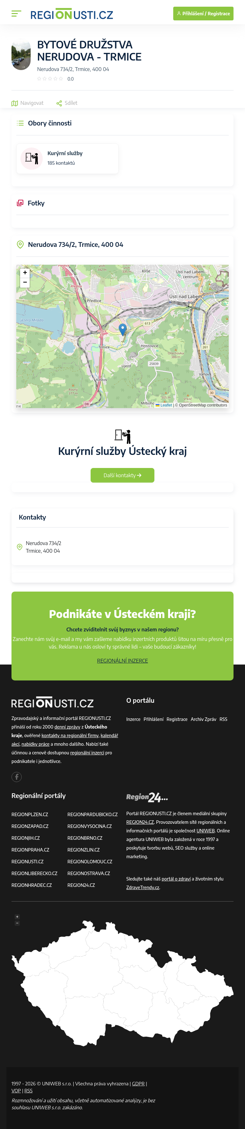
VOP (16, 1090)
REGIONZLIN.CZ (84, 849)
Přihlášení (153, 719)
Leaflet (164, 405)
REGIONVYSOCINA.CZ (90, 826)
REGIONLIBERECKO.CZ (34, 873)
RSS (223, 719)
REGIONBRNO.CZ (85, 838)
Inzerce (133, 719)
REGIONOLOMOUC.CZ (90, 861)
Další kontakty (123, 475)
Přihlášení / (191, 13)
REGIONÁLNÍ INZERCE (122, 661)
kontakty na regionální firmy (69, 735)
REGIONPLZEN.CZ (29, 814)
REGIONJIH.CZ (25, 838)
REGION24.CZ (81, 885)
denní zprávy (67, 727)
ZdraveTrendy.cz (142, 887)
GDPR (138, 1083)
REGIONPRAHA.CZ (30, 849)
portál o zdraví (176, 878)
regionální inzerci (87, 752)
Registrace (219, 13)
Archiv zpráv (203, 719)
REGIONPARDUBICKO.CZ (93, 814)
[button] (123, 329)
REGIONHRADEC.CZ (31, 885)
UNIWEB (206, 830)
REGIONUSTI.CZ (27, 861)
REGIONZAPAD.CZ (29, 826)
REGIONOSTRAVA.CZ (89, 873)
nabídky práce (36, 744)
